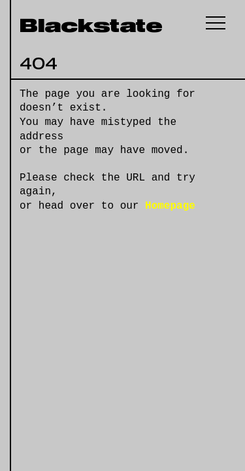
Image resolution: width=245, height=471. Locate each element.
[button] (215, 22)
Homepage (170, 206)
